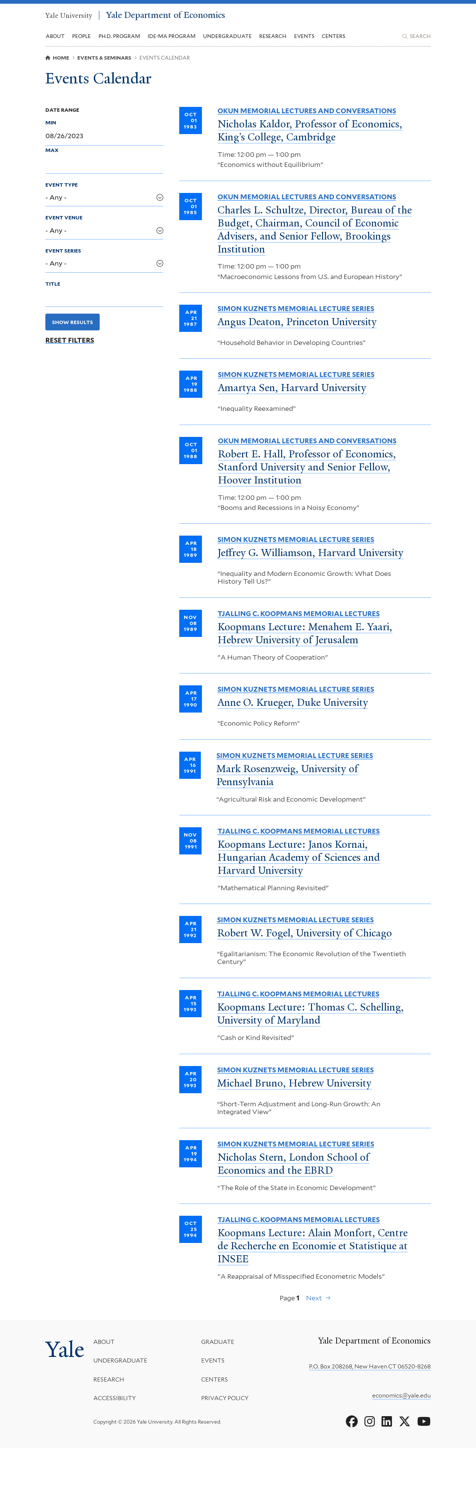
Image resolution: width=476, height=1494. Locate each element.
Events (304, 41)
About (109, 1387)
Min (50, 132)
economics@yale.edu (401, 1440)
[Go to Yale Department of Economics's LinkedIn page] (387, 1467)
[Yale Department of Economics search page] (416, 41)
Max (51, 160)
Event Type (61, 194)
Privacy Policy (227, 1443)
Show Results (72, 332)
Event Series (63, 260)
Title (52, 293)
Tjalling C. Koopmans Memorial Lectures (299, 644)
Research (114, 1425)
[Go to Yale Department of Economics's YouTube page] (424, 1467)
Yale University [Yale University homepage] (71, 17)
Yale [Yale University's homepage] (67, 1398)
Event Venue (64, 228)
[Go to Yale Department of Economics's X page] (405, 1467)
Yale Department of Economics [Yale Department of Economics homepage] (202, 17)
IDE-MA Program (172, 41)
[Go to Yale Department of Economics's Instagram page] (369, 1467)
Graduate (220, 1387)
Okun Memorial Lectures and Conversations (307, 120)
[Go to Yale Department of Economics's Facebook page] (352, 1467)
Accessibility (120, 1443)
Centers (333, 41)
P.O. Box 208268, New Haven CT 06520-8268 (370, 1412)
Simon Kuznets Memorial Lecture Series (296, 325)
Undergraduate (126, 1406)
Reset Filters (69, 350)
